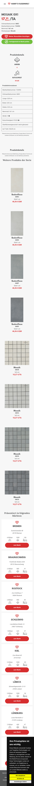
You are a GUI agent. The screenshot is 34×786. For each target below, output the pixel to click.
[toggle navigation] (4, 4)
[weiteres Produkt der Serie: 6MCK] (17, 439)
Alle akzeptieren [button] (20, 775)
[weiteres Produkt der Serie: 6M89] (17, 310)
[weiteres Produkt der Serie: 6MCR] (17, 353)
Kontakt (5, 780)
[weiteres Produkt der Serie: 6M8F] (17, 267)
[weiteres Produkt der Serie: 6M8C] (17, 180)
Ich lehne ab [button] (20, 778)
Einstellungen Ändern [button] (20, 781)
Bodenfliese (17, 194)
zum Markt (17, 545)
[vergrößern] (1, 48)
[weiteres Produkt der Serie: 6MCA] (17, 482)
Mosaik (17, 367)
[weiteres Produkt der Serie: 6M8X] (17, 223)
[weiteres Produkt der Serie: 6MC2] (17, 396)
